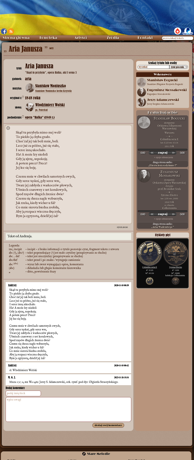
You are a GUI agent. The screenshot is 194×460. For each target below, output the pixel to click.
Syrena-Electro (169, 195)
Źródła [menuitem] (113, 38)
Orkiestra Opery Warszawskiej (169, 182)
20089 (175, 198)
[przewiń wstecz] (152, 152)
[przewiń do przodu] (173, 152)
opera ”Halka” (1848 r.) (39, 117)
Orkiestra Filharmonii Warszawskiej (169, 127)
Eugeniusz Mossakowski (169, 174)
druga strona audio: (162, 164)
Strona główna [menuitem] (16, 38)
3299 (166, 198)
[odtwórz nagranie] (163, 152)
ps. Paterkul (41, 109)
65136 (175, 142)
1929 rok (169, 202)
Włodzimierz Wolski (50, 105)
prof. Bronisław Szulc (169, 189)
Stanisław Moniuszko (50, 86)
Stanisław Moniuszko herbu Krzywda (53, 90)
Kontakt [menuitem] (145, 38)
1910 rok (169, 146)
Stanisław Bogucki (169, 118)
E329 (166, 142)
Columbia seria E (169, 139)
